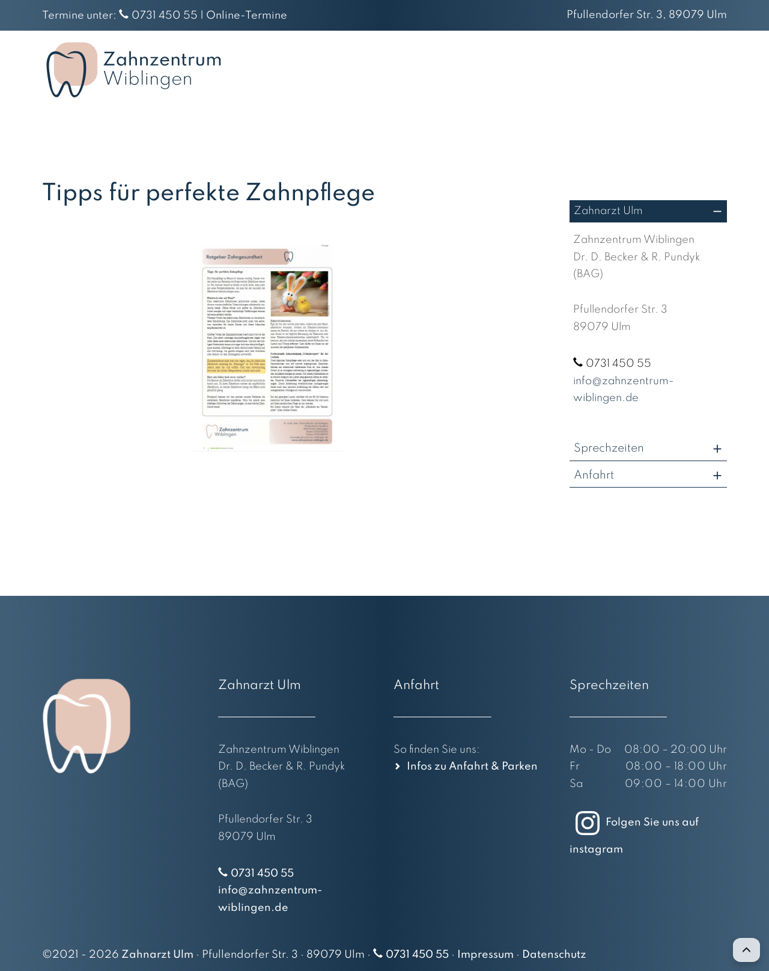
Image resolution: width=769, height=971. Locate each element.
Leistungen (539, 69)
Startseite (374, 69)
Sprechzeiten (609, 448)
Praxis (432, 69)
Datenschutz (554, 954)
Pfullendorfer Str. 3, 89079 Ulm (647, 15)
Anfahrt (604, 69)
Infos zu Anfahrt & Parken (472, 766)
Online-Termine (246, 15)
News (655, 69)
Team (479, 69)
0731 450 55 (165, 15)
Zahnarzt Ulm (608, 211)
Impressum (485, 954)
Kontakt (707, 69)
